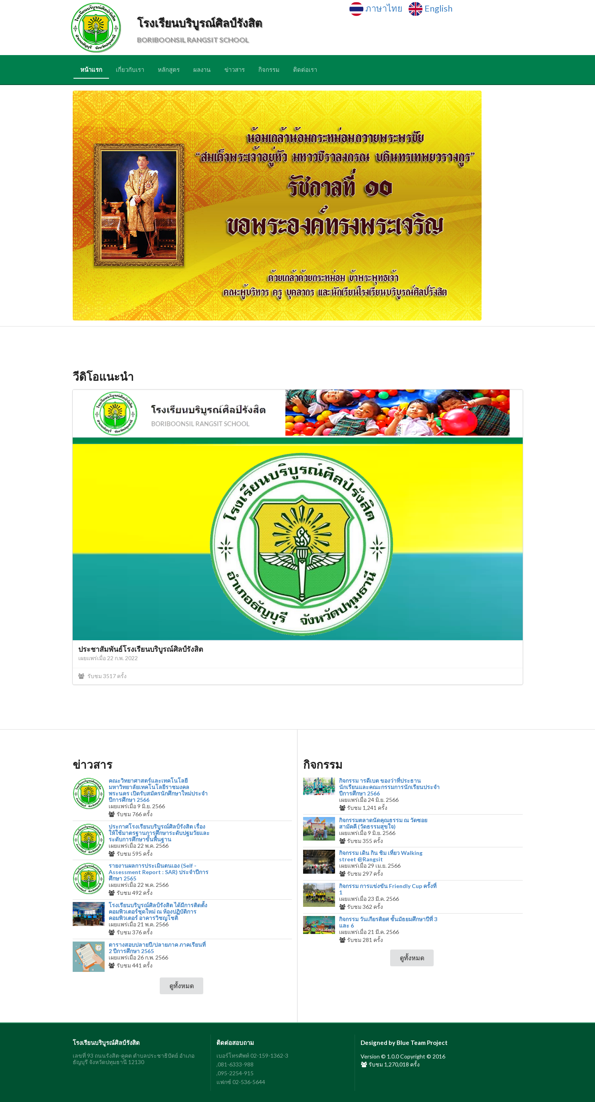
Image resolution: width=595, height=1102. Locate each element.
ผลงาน (201, 69)
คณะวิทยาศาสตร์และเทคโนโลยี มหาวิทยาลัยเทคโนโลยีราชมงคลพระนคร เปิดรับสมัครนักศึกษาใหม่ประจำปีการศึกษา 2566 (158, 790)
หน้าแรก (91, 69)
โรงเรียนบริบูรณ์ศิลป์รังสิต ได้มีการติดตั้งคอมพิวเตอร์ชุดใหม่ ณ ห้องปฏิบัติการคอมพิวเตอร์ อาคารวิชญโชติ (158, 911)
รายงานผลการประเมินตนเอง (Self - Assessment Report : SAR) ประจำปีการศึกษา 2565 (158, 872)
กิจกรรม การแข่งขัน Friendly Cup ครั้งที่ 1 (387, 889)
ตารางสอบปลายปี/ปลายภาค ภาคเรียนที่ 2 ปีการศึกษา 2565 (157, 948)
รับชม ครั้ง (102, 676)
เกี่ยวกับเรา (130, 69)
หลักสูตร (169, 69)
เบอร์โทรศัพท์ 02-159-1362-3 (252, 1056)
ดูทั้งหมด (181, 985)
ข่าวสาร (234, 69)
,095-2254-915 (235, 1073)
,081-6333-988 (235, 1064)
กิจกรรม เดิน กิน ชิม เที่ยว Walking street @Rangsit (380, 856)
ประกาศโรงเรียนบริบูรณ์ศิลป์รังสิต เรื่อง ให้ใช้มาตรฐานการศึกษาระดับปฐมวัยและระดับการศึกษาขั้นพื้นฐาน (159, 833)
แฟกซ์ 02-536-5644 (240, 1081)
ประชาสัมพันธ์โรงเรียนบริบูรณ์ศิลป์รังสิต (140, 649)
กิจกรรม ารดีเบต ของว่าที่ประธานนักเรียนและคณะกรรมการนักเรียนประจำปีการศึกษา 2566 (389, 787)
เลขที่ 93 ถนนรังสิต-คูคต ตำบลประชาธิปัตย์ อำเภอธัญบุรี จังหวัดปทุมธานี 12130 (133, 1059)
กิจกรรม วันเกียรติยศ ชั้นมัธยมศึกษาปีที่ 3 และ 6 (388, 922)
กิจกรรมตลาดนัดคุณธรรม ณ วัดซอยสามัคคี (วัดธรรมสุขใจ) (383, 823)
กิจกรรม (269, 69)
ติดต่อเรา (305, 69)
